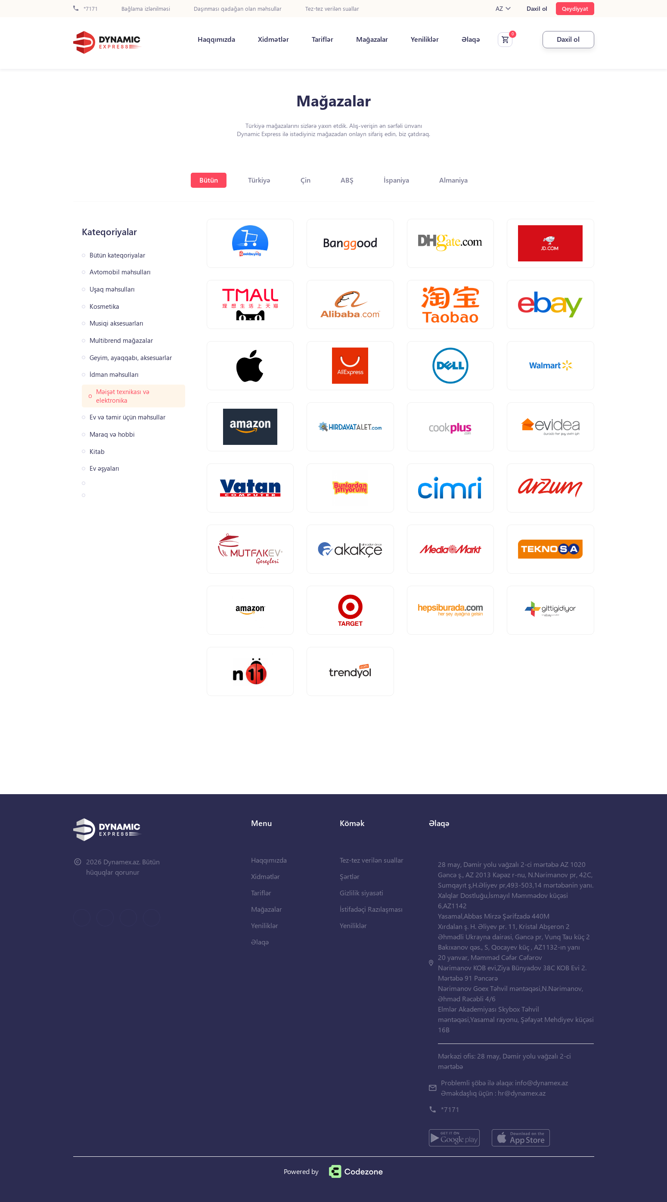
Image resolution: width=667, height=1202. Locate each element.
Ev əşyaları (104, 468)
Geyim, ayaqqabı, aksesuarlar (131, 358)
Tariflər (322, 39)
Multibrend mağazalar (121, 340)
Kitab (97, 451)
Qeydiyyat (575, 8)
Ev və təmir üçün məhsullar (127, 417)
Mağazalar (372, 39)
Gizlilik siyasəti (361, 892)
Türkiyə (259, 179)
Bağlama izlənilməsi (145, 9)
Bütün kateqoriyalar (117, 255)
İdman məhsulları (114, 374)
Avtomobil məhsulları (120, 272)
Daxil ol (537, 8)
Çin (305, 179)
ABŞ (347, 179)
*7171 (85, 9)
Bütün (208, 179)
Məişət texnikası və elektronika (122, 396)
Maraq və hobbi (112, 434)
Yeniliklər (425, 39)
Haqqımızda (216, 39)
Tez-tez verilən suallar (332, 9)
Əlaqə (471, 39)
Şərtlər (350, 876)
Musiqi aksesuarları (116, 323)
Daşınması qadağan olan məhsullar (238, 9)
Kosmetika (104, 306)
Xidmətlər (273, 39)
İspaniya (396, 179)
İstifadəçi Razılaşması (371, 908)
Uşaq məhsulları (112, 289)
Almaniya (453, 179)
